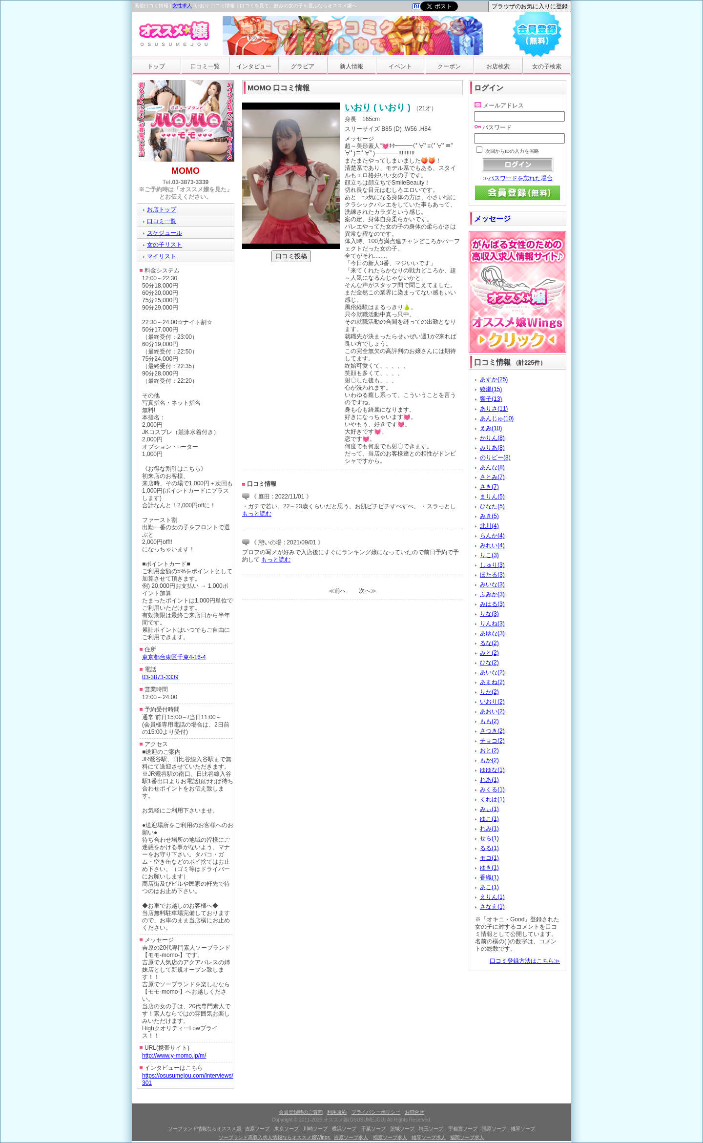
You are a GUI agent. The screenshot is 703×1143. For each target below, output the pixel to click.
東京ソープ (286, 1128)
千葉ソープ (373, 1128)
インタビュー (253, 66)
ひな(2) (489, 662)
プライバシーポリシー (376, 1112)
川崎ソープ (315, 1128)
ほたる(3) (492, 574)
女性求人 (182, 5)
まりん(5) (492, 496)
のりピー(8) (495, 457)
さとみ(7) (492, 477)
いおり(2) (492, 701)
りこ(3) (489, 555)
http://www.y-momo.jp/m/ (174, 1055)
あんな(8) (492, 467)
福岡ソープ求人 (467, 1137)
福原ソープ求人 (390, 1137)
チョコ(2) (492, 740)
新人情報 (351, 66)
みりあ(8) (492, 447)
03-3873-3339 (190, 182)
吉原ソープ (257, 1128)
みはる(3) (492, 604)
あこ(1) (489, 887)
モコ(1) (489, 857)
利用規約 (337, 1112)
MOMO (185, 171)
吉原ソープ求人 (351, 1137)
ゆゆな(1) (492, 770)
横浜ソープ (344, 1128)
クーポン (449, 66)
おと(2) (489, 750)
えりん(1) (492, 897)
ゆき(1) (489, 867)
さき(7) (489, 486)
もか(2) (489, 760)
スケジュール (164, 232)
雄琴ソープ (523, 1128)
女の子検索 (546, 66)
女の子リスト (164, 244)
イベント (400, 66)
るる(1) (489, 848)
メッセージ (492, 218)
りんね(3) (492, 623)
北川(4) (489, 525)
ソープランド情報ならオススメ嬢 (205, 1128)
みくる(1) (492, 789)
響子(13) (491, 398)
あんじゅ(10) (497, 418)
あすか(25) (494, 379)
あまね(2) (492, 682)
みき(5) (489, 516)
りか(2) (489, 691)
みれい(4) (492, 545)
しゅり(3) (492, 564)
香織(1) (489, 877)
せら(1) (489, 838)
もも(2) (489, 721)
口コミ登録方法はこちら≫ (525, 960)
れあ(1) (489, 779)
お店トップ (161, 209)
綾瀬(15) (491, 389)
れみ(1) (489, 828)
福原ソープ (494, 1128)
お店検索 (498, 66)
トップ (156, 66)
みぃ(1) (489, 809)
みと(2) (489, 652)
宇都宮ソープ (462, 1128)
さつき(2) (492, 730)
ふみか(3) (492, 594)
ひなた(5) (492, 506)
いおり (358, 107)
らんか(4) (492, 535)
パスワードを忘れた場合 (520, 178)
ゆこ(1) (489, 818)
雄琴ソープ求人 (429, 1137)
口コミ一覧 (205, 66)
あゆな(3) (492, 633)
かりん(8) (492, 438)
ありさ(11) (494, 408)
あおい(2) (492, 711)
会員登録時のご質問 (301, 1112)
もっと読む (256, 513)
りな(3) (489, 613)
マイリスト (161, 256)
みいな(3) (492, 584)
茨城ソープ (402, 1128)
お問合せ (414, 1112)
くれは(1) (492, 799)
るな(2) (489, 643)
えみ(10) (491, 428)
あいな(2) (492, 672)
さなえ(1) (492, 906)
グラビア (302, 66)
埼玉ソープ (431, 1128)
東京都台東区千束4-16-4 (174, 657)
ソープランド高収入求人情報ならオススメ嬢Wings (275, 1137)
